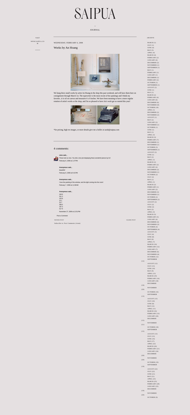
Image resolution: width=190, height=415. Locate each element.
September (152, 67)
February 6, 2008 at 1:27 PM (68, 161)
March (150, 42)
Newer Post (59, 220)
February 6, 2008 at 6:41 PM (68, 173)
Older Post (131, 220)
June (149, 47)
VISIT (37, 40)
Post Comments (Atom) (72, 223)
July (149, 45)
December (151, 62)
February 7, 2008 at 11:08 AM (68, 185)
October (151, 82)
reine (61, 155)
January (151, 60)
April (149, 52)
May (149, 50)
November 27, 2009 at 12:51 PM (69, 211)
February (151, 57)
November (152, 65)
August (150, 87)
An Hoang (86, 93)
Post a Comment (62, 216)
